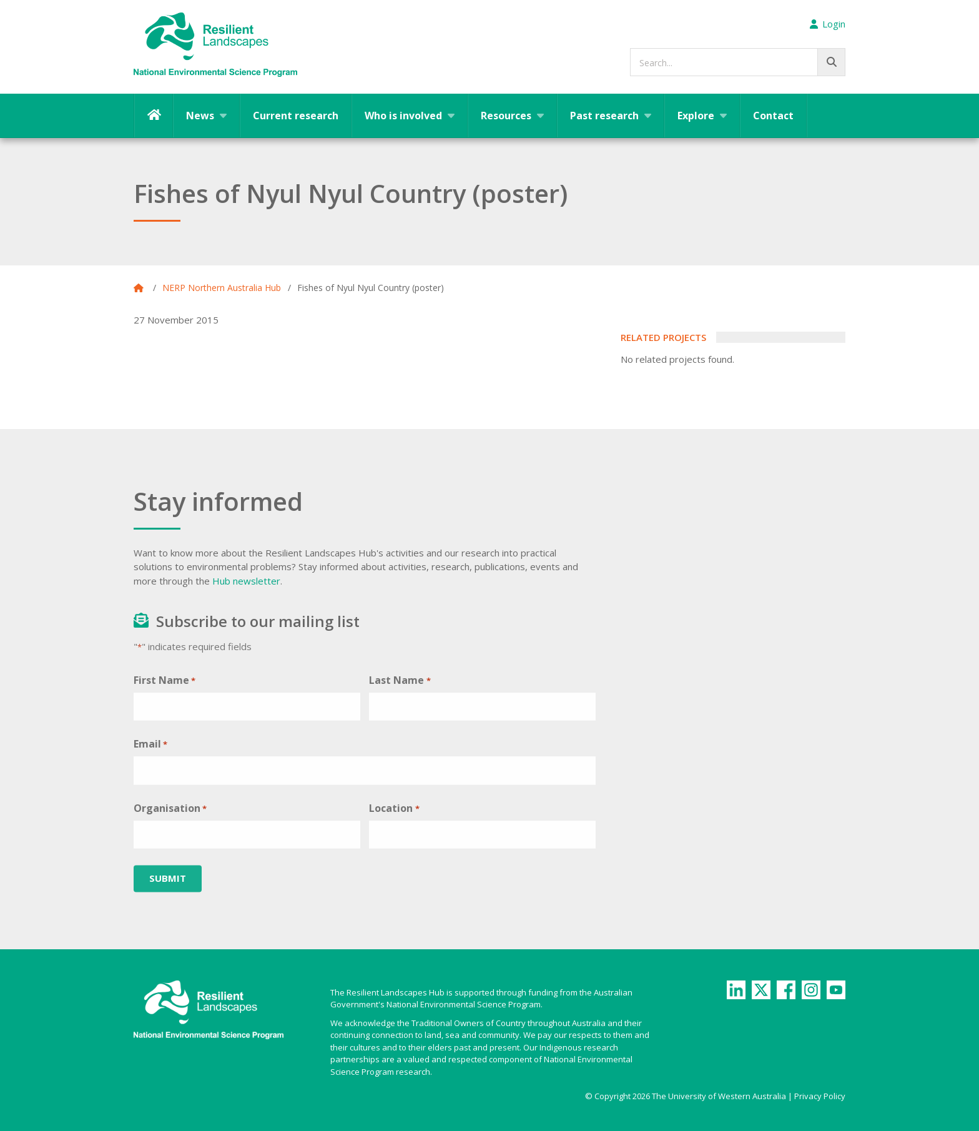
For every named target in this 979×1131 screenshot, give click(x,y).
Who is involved (403, 115)
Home (153, 115)
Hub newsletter (246, 581)
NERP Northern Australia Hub (221, 288)
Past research (604, 115)
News (200, 115)
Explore (695, 115)
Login (827, 23)
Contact (773, 115)
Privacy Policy (819, 1096)
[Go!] (831, 62)
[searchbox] (737, 62)
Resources (506, 115)
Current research (295, 115)
